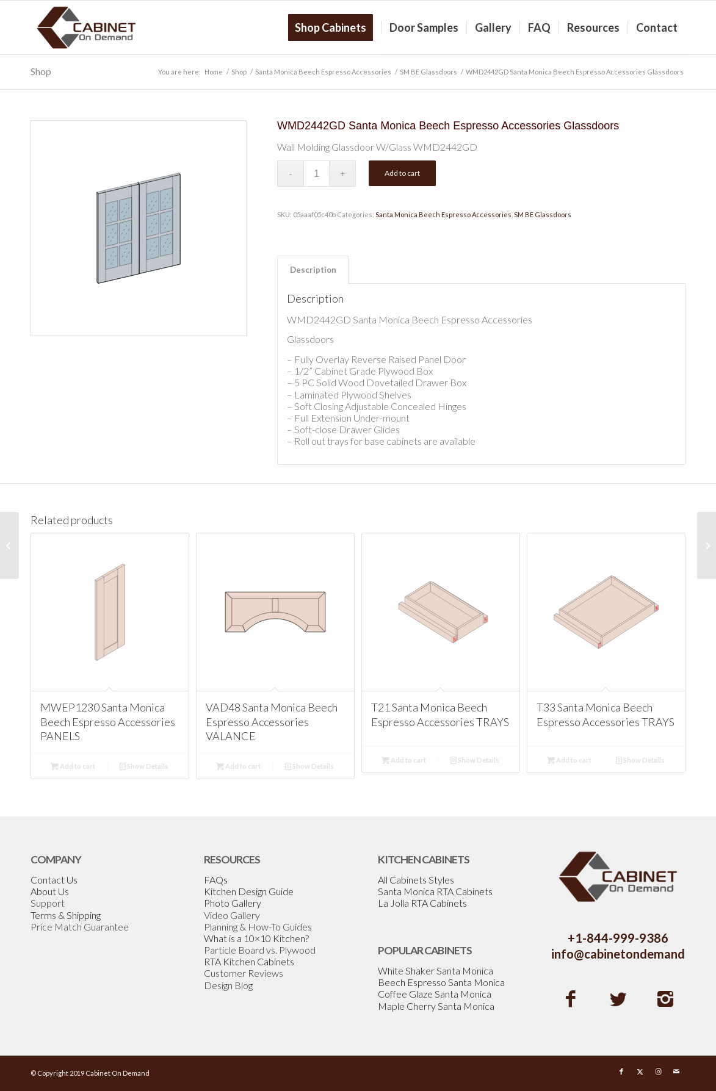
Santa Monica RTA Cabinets (435, 891)
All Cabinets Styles (416, 879)
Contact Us (54, 879)
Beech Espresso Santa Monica (441, 982)
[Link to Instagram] (658, 1071)
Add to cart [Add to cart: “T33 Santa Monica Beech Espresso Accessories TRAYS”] (569, 760)
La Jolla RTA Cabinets (422, 903)
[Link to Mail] (676, 1071)
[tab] (313, 270)
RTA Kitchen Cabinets (249, 961)
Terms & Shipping (66, 915)
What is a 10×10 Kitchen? (256, 938)
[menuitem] (334, 27)
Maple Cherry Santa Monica (436, 1006)
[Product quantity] (316, 173)
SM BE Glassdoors (542, 214)
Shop (41, 71)
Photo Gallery (232, 903)
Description (313, 270)
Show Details (144, 766)
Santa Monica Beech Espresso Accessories (443, 214)
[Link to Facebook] (621, 1071)
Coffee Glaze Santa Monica (434, 993)
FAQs (216, 879)
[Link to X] (640, 1071)
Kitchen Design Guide (249, 891)
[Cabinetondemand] (87, 27)
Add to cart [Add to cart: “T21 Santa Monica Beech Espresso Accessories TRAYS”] (404, 760)
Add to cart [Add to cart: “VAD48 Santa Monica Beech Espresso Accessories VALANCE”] (238, 766)
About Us (50, 891)
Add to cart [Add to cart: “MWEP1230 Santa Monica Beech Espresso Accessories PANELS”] (73, 766)
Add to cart (402, 173)
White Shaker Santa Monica (435, 970)
